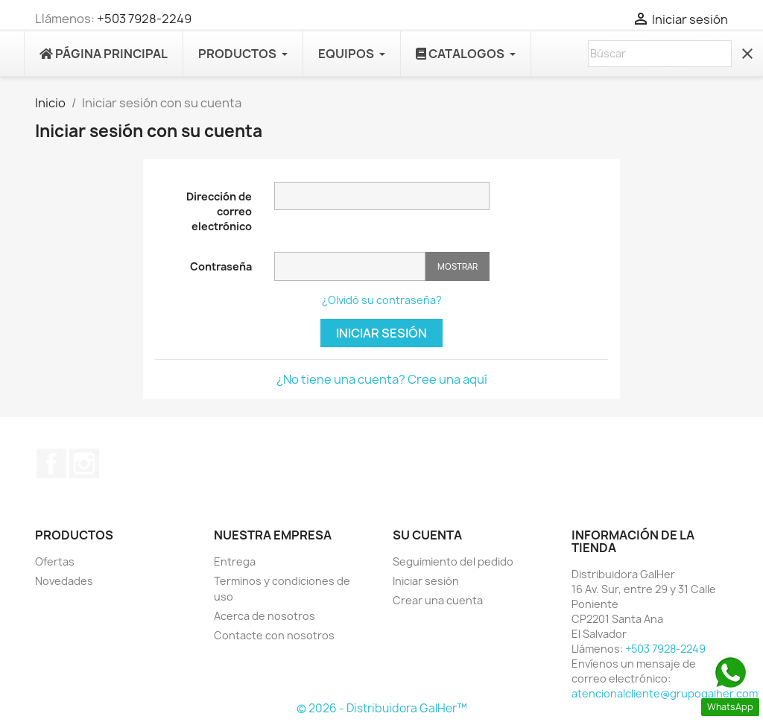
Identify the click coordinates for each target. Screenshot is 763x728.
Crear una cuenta (438, 600)
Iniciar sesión (381, 333)
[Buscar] (660, 53)
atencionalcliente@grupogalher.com (665, 693)
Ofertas (55, 561)
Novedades (64, 581)
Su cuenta (427, 535)
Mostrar (457, 266)
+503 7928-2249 (144, 18)
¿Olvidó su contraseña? (382, 300)
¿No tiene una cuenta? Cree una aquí (381, 379)
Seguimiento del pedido (453, 561)
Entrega (235, 561)
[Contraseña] (349, 266)
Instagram (84, 463)
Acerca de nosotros (264, 616)
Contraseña (221, 266)
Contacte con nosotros (274, 635)
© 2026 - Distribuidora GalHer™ (382, 708)
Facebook (51, 463)
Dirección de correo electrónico (219, 211)
